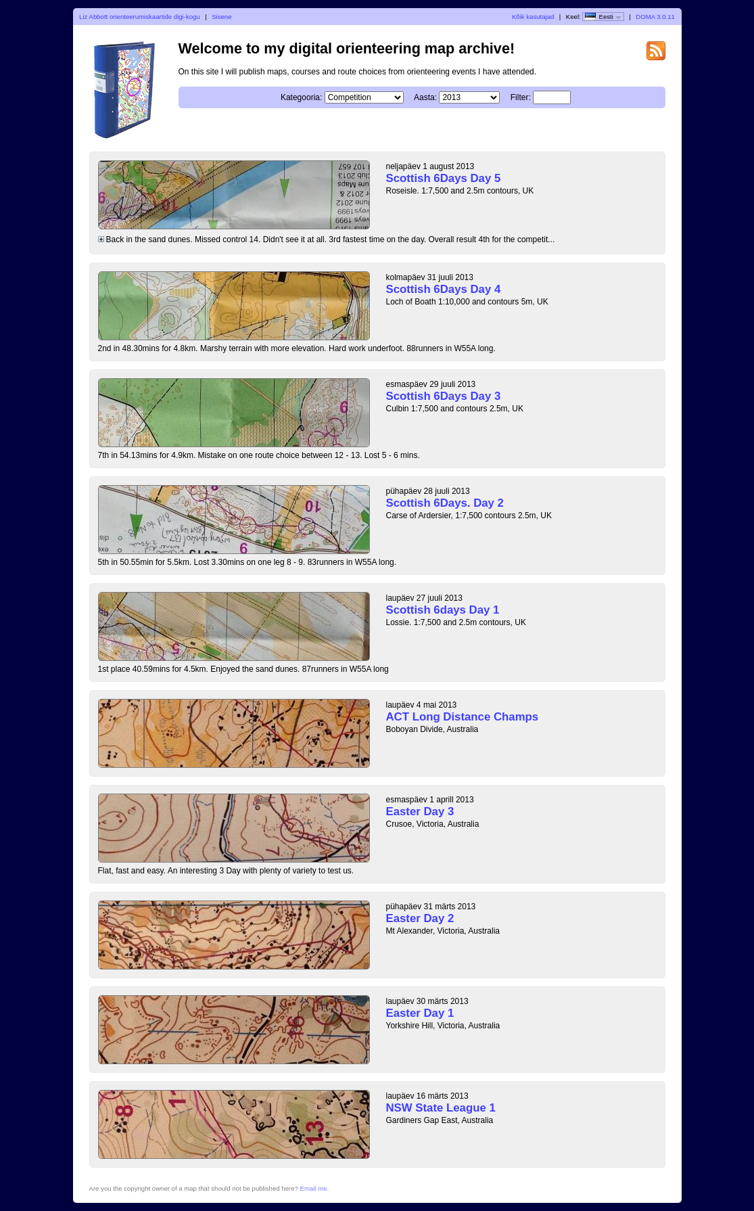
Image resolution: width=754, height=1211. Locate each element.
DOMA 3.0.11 (655, 16)
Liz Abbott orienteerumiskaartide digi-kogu (139, 16)
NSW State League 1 (441, 1107)
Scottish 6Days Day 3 (443, 396)
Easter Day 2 (420, 918)
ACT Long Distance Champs (462, 716)
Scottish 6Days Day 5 (443, 178)
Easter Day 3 (420, 811)
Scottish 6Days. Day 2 (445, 503)
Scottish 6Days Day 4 (443, 289)
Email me (313, 1188)
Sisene (221, 16)
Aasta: (425, 97)
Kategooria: (301, 97)
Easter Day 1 (420, 1013)
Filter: (521, 97)
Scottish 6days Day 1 (443, 609)
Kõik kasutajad (533, 16)
